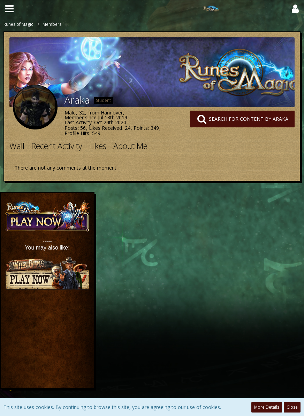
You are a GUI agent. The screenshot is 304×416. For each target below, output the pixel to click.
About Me (130, 145)
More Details (266, 407)
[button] (9, 8)
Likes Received (105, 128)
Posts (70, 128)
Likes (97, 145)
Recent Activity (56, 145)
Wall (16, 145)
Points (141, 128)
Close (292, 407)
